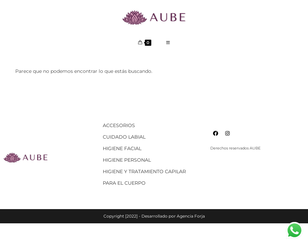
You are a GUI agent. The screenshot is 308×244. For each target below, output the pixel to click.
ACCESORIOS (119, 125)
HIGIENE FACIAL (122, 148)
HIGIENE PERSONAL (127, 160)
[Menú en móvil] (168, 42)
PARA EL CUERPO (124, 183)
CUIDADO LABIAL (124, 137)
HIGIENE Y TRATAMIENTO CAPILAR (144, 171)
